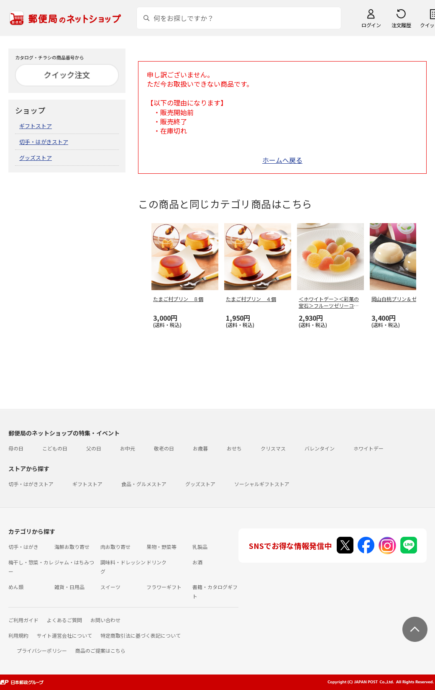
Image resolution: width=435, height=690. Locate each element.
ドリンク (156, 562)
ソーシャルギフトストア (261, 483)
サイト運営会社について (64, 635)
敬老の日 (164, 448)
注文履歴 (401, 24)
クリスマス (273, 448)
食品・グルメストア (143, 483)
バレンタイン (319, 448)
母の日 (15, 448)
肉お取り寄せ (115, 546)
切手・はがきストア (43, 142)
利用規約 (18, 635)
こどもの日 (54, 448)
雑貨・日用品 (69, 586)
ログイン (371, 24)
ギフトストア (35, 126)
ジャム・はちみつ (74, 562)
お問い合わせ (105, 619)
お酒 (197, 562)
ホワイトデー (368, 448)
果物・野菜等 (161, 546)
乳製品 (199, 546)
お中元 (127, 448)
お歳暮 (200, 448)
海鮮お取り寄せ (72, 546)
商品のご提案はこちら (100, 650)
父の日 (93, 448)
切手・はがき (23, 546)
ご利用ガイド (23, 619)
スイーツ (110, 586)
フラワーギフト (164, 586)
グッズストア (35, 158)
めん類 (15, 586)
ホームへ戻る (282, 160)
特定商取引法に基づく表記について (140, 635)
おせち (234, 448)
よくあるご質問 (64, 619)
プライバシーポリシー (42, 650)
